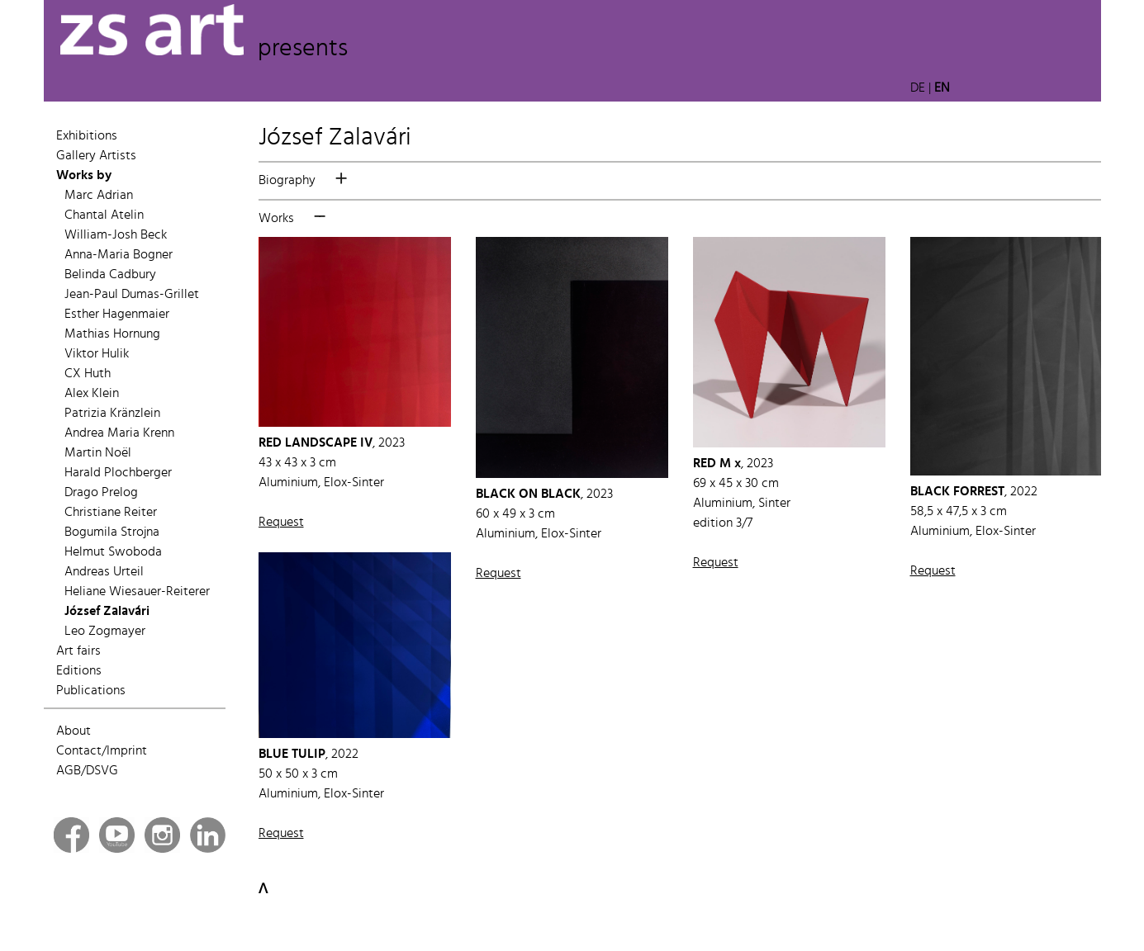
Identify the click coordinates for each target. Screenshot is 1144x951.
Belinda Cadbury (110, 275)
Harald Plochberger (118, 473)
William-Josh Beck (115, 235)
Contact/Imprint (101, 751)
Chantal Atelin (104, 215)
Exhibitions (86, 136)
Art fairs (78, 651)
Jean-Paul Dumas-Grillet (131, 294)
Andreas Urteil (104, 572)
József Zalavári (107, 611)
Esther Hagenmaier (116, 314)
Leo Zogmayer (104, 631)
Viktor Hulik (96, 354)
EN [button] (942, 88)
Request (281, 522)
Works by (84, 176)
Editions (79, 671)
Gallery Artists (96, 156)
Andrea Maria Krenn (119, 433)
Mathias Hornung (112, 334)
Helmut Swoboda (113, 552)
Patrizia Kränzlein (112, 413)
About (73, 731)
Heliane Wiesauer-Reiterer (137, 592)
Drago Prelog (101, 493)
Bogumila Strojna (111, 532)
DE (917, 88)
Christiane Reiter (110, 512)
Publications (91, 691)
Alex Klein (91, 394)
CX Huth (87, 374)
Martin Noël (97, 453)
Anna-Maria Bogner (118, 255)
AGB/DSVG (87, 771)
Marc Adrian (98, 195)
